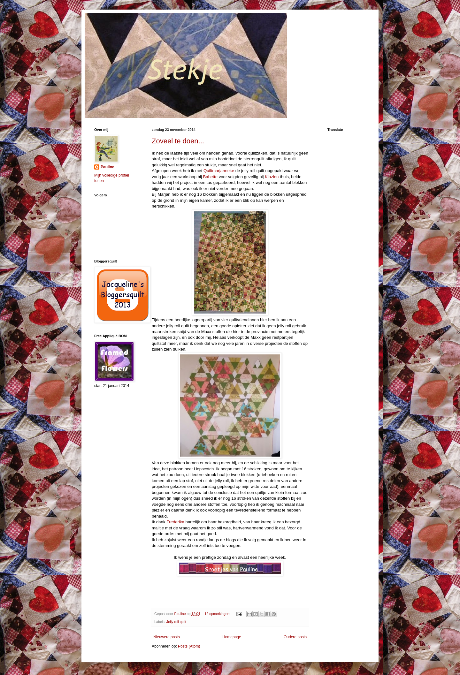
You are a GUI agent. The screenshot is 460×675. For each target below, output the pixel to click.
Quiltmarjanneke (218, 170)
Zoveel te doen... (178, 141)
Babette (210, 176)
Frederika (174, 522)
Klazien (272, 176)
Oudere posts (295, 637)
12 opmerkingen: (217, 614)
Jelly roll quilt (176, 622)
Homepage (231, 637)
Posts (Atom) (189, 646)
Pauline (107, 167)
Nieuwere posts (166, 637)
